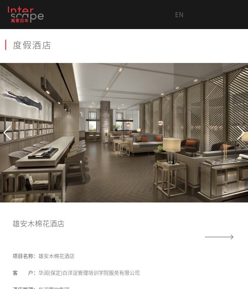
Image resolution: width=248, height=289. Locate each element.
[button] (7, 133)
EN (179, 14)
